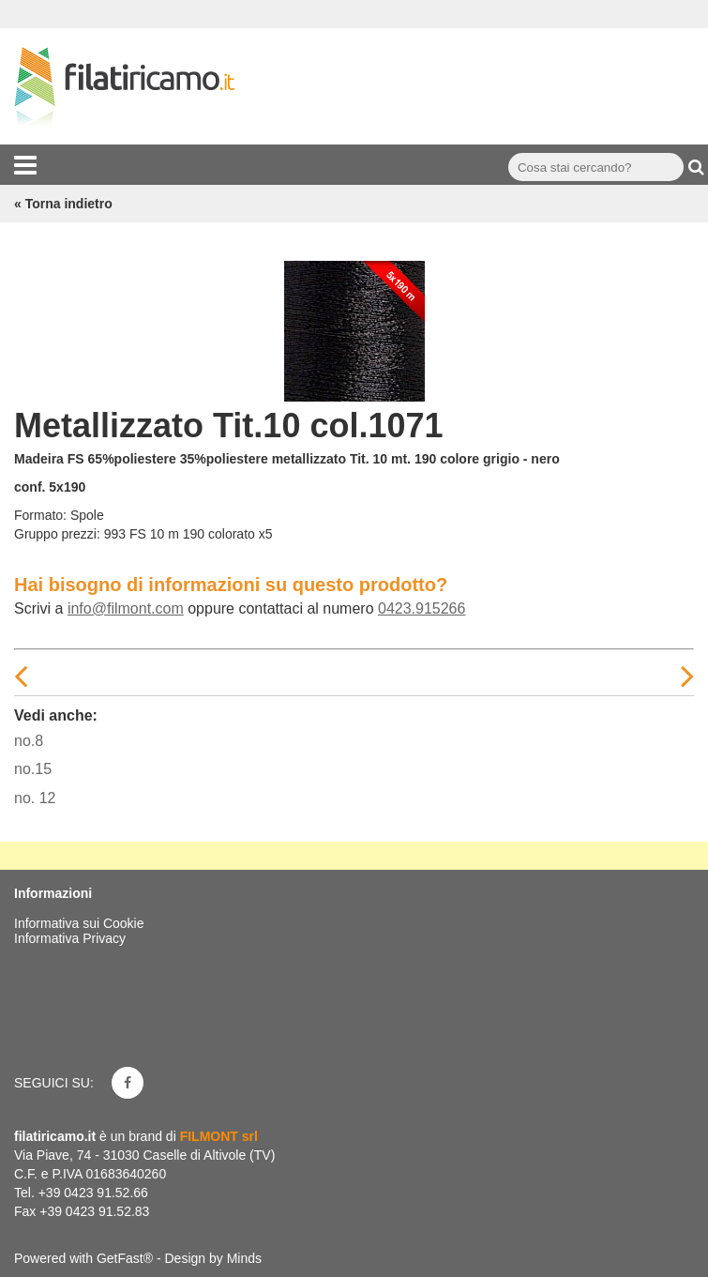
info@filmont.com (126, 608)
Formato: (40, 515)
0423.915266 (421, 608)
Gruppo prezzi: (57, 533)
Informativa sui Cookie (79, 923)
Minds (244, 1258)
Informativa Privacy (70, 938)
